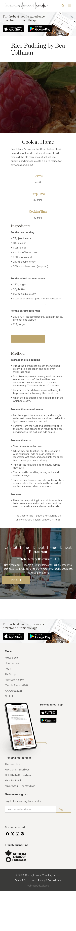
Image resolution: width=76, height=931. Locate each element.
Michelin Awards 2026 (16, 685)
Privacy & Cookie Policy (49, 880)
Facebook (7, 833)
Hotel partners (12, 663)
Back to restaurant (28, 339)
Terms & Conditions (25, 880)
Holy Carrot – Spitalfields (17, 770)
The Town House (13, 764)
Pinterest (22, 833)
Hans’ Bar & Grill (13, 781)
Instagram (17, 833)
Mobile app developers (38, 886)
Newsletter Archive (14, 680)
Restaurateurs (11, 658)
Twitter (12, 833)
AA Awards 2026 (13, 691)
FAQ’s (7, 669)
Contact (9, 696)
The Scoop (10, 674)
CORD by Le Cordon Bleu (18, 775)
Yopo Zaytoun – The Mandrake (20, 786)
